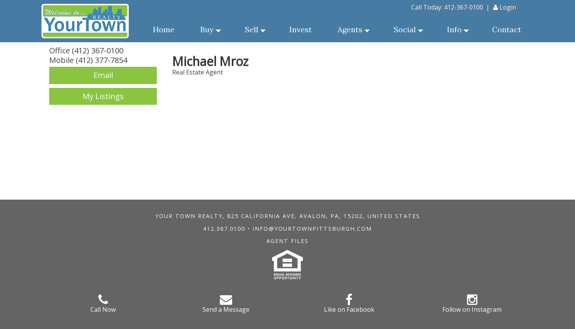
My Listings (103, 96)
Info (458, 31)
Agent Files (287, 241)
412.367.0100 (224, 228)
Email (103, 75)
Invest (300, 29)
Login (504, 7)
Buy (210, 31)
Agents (353, 31)
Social (408, 31)
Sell (255, 31)
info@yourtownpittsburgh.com (312, 228)
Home (163, 29)
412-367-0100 (463, 7)
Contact (506, 29)
